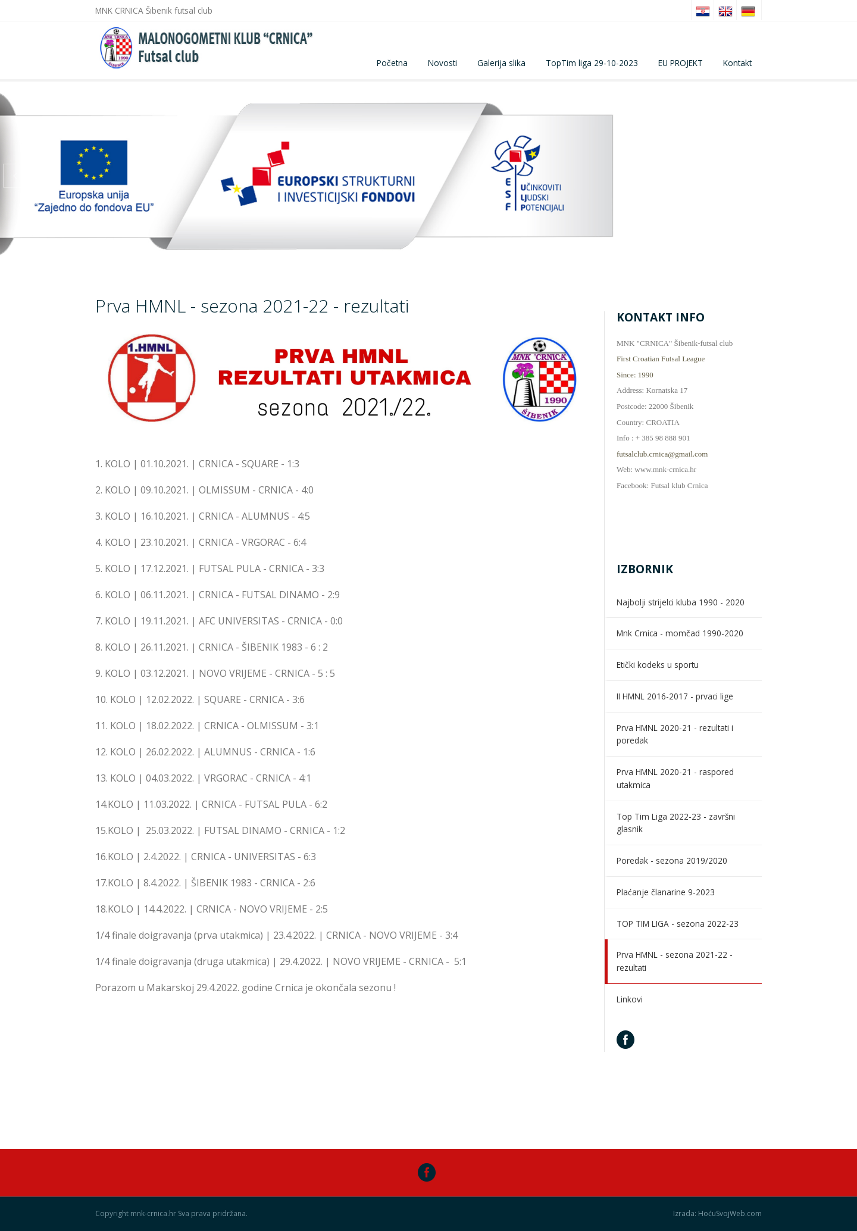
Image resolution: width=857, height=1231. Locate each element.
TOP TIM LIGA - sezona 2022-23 (678, 923)
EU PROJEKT (680, 62)
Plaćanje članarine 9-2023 (666, 892)
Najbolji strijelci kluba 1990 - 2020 (681, 602)
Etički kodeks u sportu (658, 664)
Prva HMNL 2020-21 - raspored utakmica (675, 778)
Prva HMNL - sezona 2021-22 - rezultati (675, 961)
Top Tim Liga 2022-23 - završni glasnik (676, 823)
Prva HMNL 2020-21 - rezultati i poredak (675, 734)
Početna (392, 62)
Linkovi (630, 999)
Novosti (442, 62)
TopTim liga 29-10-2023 (592, 62)
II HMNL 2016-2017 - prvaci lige (675, 696)
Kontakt (737, 62)
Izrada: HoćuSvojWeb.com (717, 1213)
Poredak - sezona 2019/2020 (672, 860)
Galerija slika (501, 62)
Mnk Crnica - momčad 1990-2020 (680, 633)
